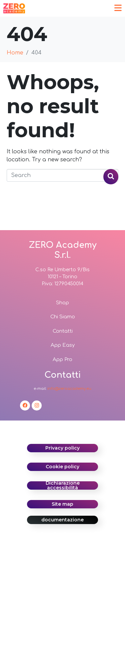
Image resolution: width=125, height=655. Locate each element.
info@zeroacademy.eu (69, 388)
